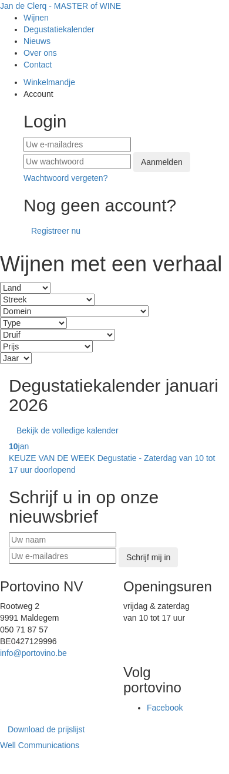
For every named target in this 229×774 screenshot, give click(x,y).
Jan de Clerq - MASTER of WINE (60, 6)
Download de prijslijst (46, 729)
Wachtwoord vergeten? (65, 178)
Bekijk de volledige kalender (67, 430)
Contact (37, 64)
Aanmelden (162, 162)
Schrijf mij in (148, 557)
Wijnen (36, 17)
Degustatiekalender (59, 29)
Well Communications (39, 745)
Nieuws (36, 41)
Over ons (40, 53)
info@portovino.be (33, 653)
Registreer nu (55, 230)
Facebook (165, 707)
